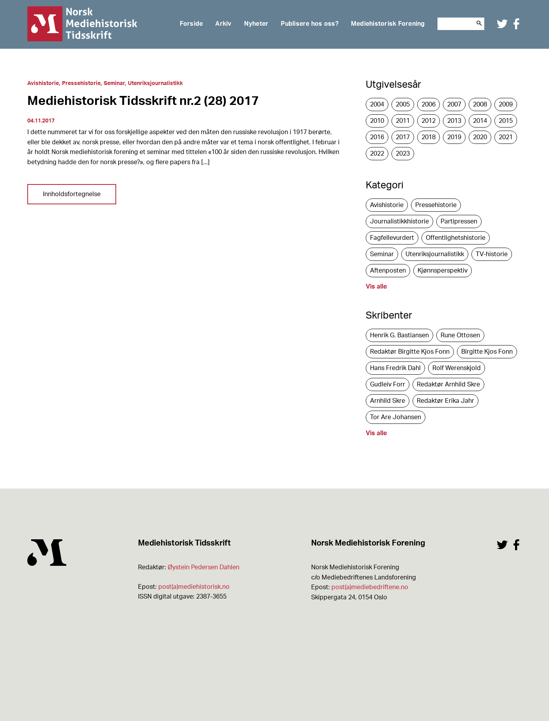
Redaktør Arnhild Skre (448, 384)
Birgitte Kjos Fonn (487, 352)
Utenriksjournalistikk (155, 83)
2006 (428, 104)
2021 (506, 137)
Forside (191, 24)
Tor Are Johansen (395, 417)
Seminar (114, 83)
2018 (428, 137)
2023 (403, 154)
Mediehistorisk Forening (388, 24)
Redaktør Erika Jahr (445, 401)
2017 (403, 137)
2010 (377, 121)
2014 (480, 121)
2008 (480, 104)
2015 (506, 121)
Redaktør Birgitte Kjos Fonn (410, 352)
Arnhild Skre (387, 401)
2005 (403, 104)
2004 (377, 104)
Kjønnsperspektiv (443, 270)
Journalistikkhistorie (399, 221)
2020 (480, 137)
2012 (428, 121)
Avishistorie (43, 83)
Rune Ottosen (460, 335)
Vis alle (376, 286)
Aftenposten (388, 270)
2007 (454, 104)
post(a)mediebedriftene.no (369, 587)
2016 (377, 137)
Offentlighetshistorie (455, 238)
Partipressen (459, 221)
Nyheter (256, 24)
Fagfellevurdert (392, 238)
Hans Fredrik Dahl (395, 368)
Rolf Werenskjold (456, 368)
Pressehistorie (81, 83)
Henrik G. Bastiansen (399, 335)
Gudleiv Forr (387, 384)
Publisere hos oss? (309, 24)
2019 (454, 137)
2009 (506, 104)
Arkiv (223, 24)
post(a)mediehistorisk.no (194, 587)
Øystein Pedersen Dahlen (203, 567)
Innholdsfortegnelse (72, 194)
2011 (403, 121)
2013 (454, 121)
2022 (377, 154)
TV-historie (492, 254)
